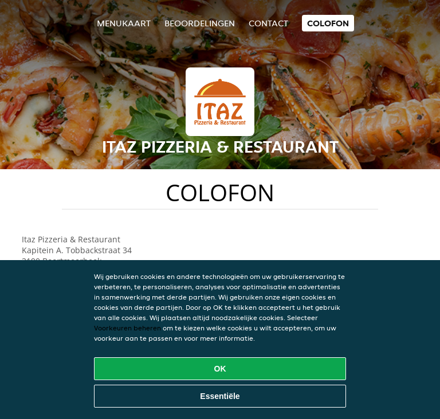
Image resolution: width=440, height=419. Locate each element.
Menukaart (124, 23)
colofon (328, 23)
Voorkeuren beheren (127, 328)
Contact (268, 23)
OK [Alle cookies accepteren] (220, 368)
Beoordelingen (199, 23)
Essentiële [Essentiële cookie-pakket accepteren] (219, 396)
